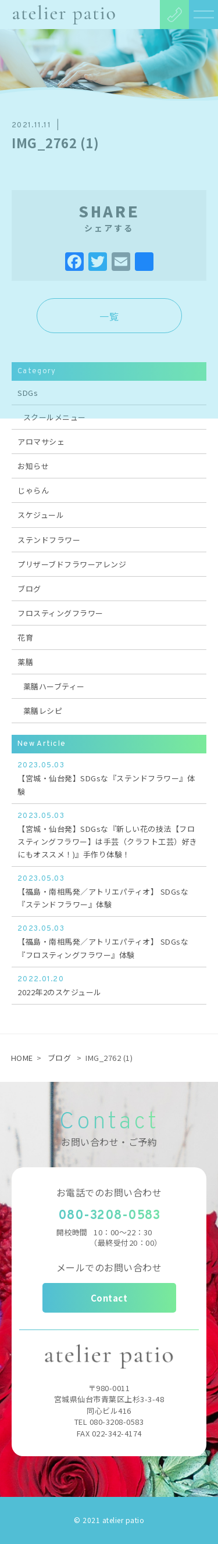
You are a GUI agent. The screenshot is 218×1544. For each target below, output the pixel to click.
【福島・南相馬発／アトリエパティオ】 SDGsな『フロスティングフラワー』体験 (109, 941)
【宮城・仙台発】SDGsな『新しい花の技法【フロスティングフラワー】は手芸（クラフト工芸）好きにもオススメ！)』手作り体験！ (109, 835)
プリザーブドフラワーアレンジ (71, 564)
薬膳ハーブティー (54, 686)
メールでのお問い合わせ (109, 1267)
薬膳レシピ (43, 710)
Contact (109, 1298)
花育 (25, 637)
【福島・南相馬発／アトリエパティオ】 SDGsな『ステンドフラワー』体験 (109, 891)
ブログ (29, 588)
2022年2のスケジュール (109, 985)
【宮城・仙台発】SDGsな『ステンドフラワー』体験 (109, 777)
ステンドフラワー (48, 539)
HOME (22, 1057)
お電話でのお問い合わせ (109, 1192)
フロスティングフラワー (60, 613)
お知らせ (33, 465)
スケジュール (40, 514)
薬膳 (25, 661)
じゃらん (33, 490)
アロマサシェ (41, 441)
